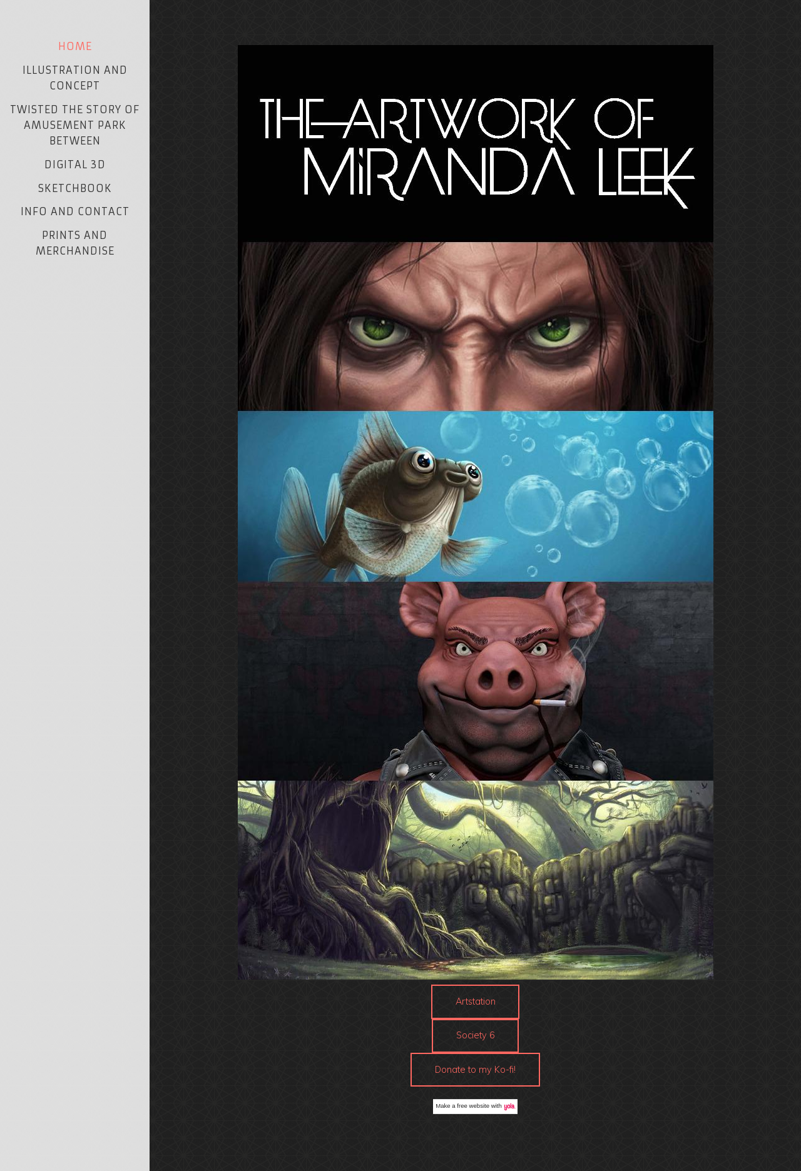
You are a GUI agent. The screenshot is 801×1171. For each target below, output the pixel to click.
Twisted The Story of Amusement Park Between (75, 125)
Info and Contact (75, 211)
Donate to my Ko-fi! (475, 1069)
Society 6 (475, 1035)
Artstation (476, 1001)
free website (473, 1105)
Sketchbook (75, 188)
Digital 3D (75, 164)
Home (75, 46)
